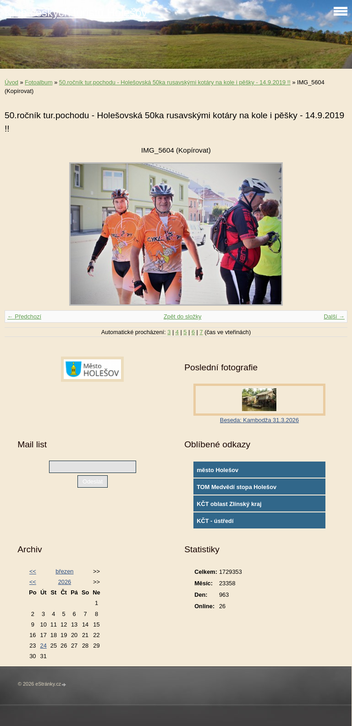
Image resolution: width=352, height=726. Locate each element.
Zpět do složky (183, 316)
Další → (334, 316)
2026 (64, 581)
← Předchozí (24, 316)
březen (64, 571)
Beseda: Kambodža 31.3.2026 (259, 420)
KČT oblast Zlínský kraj (229, 503)
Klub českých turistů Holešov (76, 12)
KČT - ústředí (215, 520)
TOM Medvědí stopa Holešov (236, 487)
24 (43, 645)
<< (32, 571)
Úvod (11, 82)
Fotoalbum (38, 82)
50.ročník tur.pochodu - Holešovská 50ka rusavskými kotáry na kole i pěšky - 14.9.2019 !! (175, 82)
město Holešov (217, 470)
